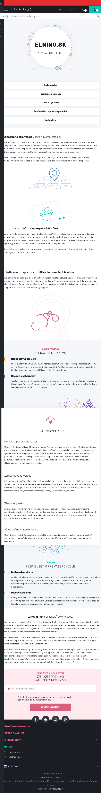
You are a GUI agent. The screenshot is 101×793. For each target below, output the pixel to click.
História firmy (51, 120)
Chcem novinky (50, 707)
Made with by (50, 788)
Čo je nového (50, 85)
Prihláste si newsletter (50, 677)
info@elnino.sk (15, 757)
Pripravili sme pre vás (50, 94)
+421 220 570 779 (16, 752)
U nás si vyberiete (50, 103)
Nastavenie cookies (50, 777)
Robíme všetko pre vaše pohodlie (50, 111)
